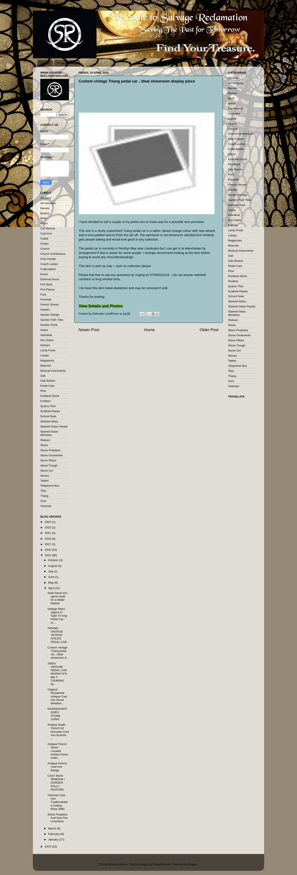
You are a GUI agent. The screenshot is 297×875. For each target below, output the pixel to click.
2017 (48, 544)
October (53, 560)
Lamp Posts (47, 350)
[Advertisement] (153, 101)
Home (45, 63)
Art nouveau (48, 203)
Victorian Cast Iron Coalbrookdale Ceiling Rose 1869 (58, 802)
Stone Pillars (48, 460)
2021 (48, 533)
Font (43, 294)
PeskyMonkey (161, 864)
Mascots (45, 365)
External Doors (49, 279)
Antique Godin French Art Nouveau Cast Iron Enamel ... (58, 731)
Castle (44, 238)
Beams (44, 213)
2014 (48, 846)
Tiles (43, 490)
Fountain (46, 299)
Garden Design (50, 314)
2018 (48, 538)
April (51, 588)
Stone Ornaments (51, 455)
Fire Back (46, 284)
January (53, 839)
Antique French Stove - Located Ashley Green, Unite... (58, 750)
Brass (44, 223)
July (51, 571)
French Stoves (49, 304)
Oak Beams (47, 380)
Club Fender (48, 258)
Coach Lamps (49, 264)
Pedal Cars (47, 385)
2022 (48, 527)
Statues (45, 440)
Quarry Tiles (48, 406)
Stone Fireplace (50, 450)
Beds (43, 218)
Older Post (209, 330)
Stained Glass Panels (54, 426)
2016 (48, 549)
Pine (43, 390)
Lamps (44, 355)
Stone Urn (46, 470)
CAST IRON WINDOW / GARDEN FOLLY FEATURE (56, 782)
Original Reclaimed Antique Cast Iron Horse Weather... (57, 696)
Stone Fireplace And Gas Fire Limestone (58, 818)
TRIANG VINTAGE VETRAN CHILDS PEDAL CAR (57, 635)
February (54, 834)
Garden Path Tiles (51, 319)
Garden (45, 309)
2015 (48, 555)
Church (45, 248)
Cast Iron (46, 233)
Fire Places (47, 289)
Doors (44, 274)
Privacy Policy (67, 63)
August (53, 565)
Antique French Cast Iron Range (57, 767)
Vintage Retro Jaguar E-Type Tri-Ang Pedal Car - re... (57, 615)
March (52, 828)
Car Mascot (47, 228)
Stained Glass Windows (49, 433)
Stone (44, 445)
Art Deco (46, 198)
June (51, 576)
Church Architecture (53, 253)
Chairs (44, 243)
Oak (43, 375)
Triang (44, 495)
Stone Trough (48, 465)
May (51, 582)
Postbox (45, 401)
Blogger (193, 864)
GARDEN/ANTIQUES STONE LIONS (57, 714)
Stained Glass (49, 421)
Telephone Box (49, 485)
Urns (43, 501)
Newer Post (88, 330)
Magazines (47, 360)
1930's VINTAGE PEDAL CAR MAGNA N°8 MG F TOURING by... (57, 674)
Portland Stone (49, 396)
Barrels (44, 208)
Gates (44, 330)
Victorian (45, 506)
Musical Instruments (53, 370)
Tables (44, 480)
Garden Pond (48, 324)
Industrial (46, 335)
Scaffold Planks (50, 411)
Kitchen (45, 345)
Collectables (48, 269)
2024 (48, 522)
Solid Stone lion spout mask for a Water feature (57, 598)
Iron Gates (47, 340)
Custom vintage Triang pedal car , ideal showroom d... (58, 652)
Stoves (44, 475)
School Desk (48, 416)
